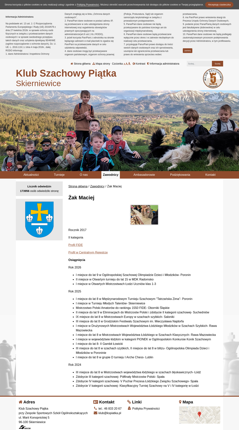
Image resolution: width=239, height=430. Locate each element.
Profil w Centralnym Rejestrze (88, 252)
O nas (84, 174)
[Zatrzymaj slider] (119, 167)
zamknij (187, 51)
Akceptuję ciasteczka (219, 4)
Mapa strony (101, 63)
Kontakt (210, 174)
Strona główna (80, 63)
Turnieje (59, 174)
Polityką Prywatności (88, 4)
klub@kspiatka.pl (107, 413)
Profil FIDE (75, 245)
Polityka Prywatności (143, 408)
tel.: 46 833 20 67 (107, 408)
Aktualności (31, 174)
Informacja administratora (163, 63)
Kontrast (139, 63)
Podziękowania (180, 174)
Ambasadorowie (144, 174)
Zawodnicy (110, 174)
